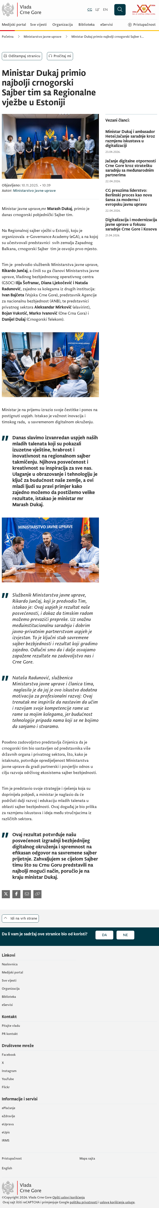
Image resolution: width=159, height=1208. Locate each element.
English (7, 1168)
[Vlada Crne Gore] (41, 9)
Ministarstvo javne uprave (42, 37)
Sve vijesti (38, 25)
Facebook (9, 1055)
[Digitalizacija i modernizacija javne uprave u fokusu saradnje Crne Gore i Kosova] (131, 225)
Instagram (9, 1071)
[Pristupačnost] (142, 25)
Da (104, 935)
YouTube (8, 1079)
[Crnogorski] (89, 9)
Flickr (6, 1087)
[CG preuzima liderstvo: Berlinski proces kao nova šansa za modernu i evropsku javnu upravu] (131, 197)
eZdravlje (8, 1116)
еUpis (6, 1132)
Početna (8, 37)
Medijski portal (14, 25)
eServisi (106, 25)
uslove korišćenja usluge (117, 1202)
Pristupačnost (12, 1159)
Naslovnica (10, 964)
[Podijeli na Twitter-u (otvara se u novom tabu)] (6, 894)
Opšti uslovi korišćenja (68, 1197)
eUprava (8, 1124)
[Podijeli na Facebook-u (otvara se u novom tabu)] (16, 894)
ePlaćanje (8, 1108)
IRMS (5, 1140)
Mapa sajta (87, 1159)
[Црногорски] (97, 9)
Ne (125, 935)
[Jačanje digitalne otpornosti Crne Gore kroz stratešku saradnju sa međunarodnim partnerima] (131, 168)
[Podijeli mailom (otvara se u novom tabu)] (27, 894)
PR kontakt (10, 1034)
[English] (105, 9)
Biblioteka (86, 25)
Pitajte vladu (11, 1026)
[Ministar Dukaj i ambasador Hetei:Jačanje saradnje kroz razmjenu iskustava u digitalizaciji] (131, 139)
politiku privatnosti (84, 1202)
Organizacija (62, 25)
